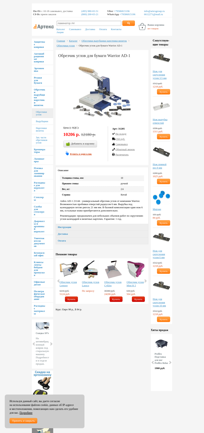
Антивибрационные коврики (39, 57)
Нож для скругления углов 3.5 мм (160, 75)
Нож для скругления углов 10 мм (159, 302)
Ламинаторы (39, 160)
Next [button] (145, 281)
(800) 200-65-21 (89, 14)
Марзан (157, 209)
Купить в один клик (81, 154)
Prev (34, 344)
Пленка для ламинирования (39, 172)
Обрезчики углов (41, 113)
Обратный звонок (125, 149)
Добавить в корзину (80, 144)
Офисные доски (39, 283)
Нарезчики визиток (41, 129)
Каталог (60, 29)
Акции (60, 32)
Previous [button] (59, 281)
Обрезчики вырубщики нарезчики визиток (104, 40)
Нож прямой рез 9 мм (160, 166)
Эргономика (39, 69)
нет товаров (152, 28)
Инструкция (64, 227)
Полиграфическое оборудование (39, 295)
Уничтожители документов (39, 242)
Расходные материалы (39, 309)
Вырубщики (42, 121)
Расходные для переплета (39, 186)
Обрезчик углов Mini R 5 (135, 284)
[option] (69, 281)
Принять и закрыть (23, 420)
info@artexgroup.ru (154, 11)
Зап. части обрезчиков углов (41, 140)
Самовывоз (75, 29)
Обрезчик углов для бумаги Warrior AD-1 (100, 45)
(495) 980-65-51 (89, 11)
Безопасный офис (39, 254)
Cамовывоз (121, 144)
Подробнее (26, 412)
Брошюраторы (39, 150)
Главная (61, 40)
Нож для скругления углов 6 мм (159, 254)
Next (51, 344)
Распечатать (121, 154)
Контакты (116, 29)
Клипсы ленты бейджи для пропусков (39, 269)
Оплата (103, 29)
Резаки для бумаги (38, 80)
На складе (120, 133)
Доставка (90, 29)
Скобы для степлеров (39, 210)
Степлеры (39, 198)
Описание (63, 170)
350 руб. (120, 138)
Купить (72, 299)
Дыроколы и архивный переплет (39, 226)
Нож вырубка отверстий (160, 121)
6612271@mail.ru (153, 14)
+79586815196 (121, 11)
